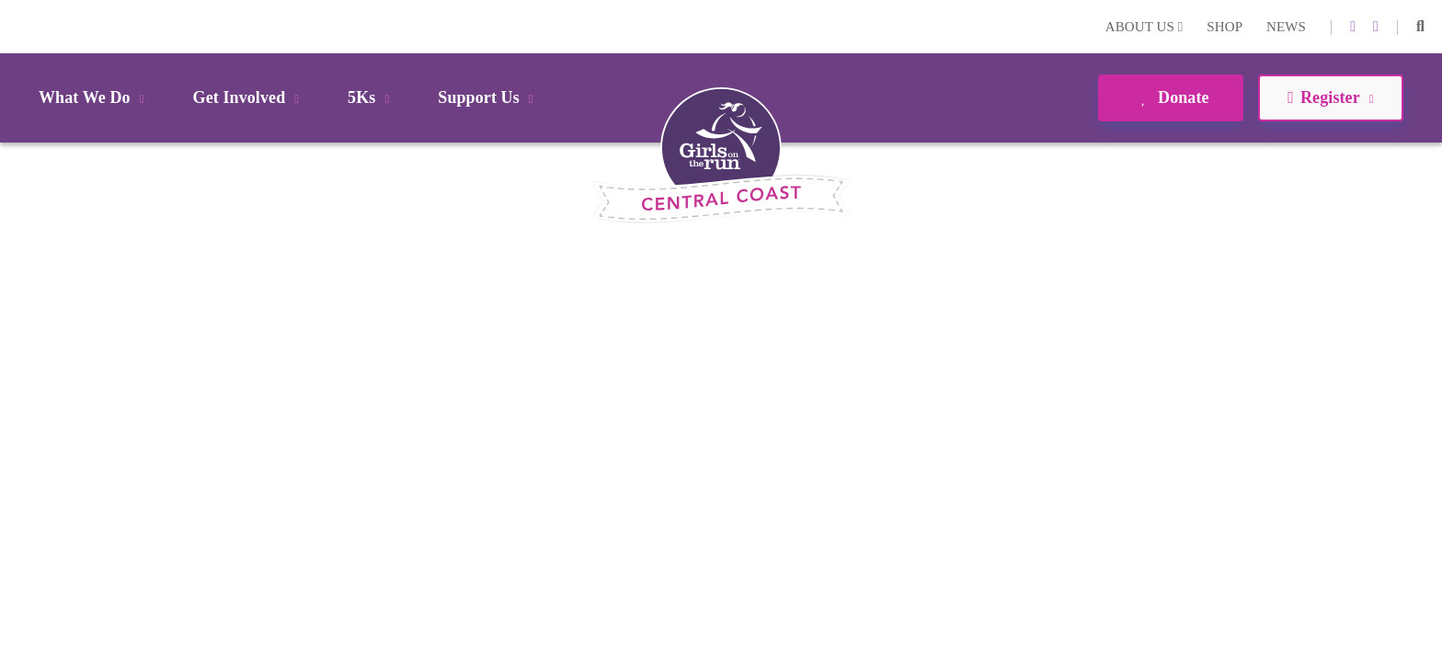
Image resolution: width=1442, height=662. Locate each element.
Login (17, 26)
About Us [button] (1144, 26)
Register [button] (1330, 97)
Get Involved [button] (249, 97)
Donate (1170, 97)
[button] (1420, 27)
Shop (1224, 26)
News (1286, 26)
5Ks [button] (371, 97)
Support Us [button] (488, 97)
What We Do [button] (95, 97)
